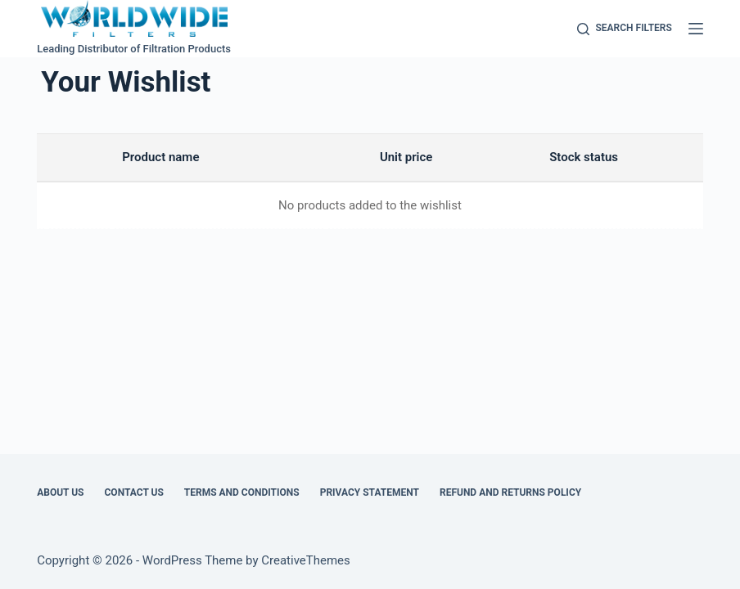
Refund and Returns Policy (510, 492)
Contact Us (134, 492)
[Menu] (695, 28)
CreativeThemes (305, 560)
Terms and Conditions (242, 492)
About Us (60, 492)
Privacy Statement (369, 492)
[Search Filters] (624, 28)
